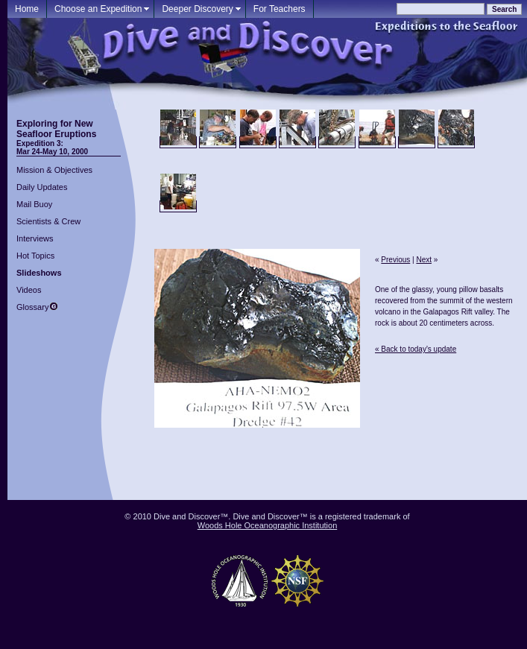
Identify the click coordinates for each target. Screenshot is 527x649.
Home (27, 9)
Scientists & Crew (48, 221)
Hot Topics (35, 255)
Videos (28, 289)
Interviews (35, 238)
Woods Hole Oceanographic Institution (268, 525)
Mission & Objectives (54, 169)
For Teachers (279, 9)
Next (424, 260)
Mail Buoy (34, 204)
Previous (395, 260)
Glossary (32, 307)
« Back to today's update (415, 349)
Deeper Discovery (197, 9)
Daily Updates (41, 187)
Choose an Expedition (98, 9)
